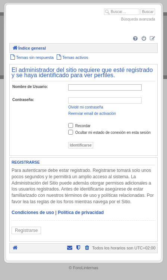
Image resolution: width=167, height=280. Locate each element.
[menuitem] (135, 39)
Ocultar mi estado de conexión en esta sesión (109, 132)
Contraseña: (23, 100)
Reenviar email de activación (92, 113)
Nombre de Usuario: (30, 87)
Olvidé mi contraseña (85, 107)
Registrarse (26, 230)
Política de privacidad (81, 212)
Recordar (79, 126)
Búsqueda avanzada (138, 19)
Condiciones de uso (33, 212)
